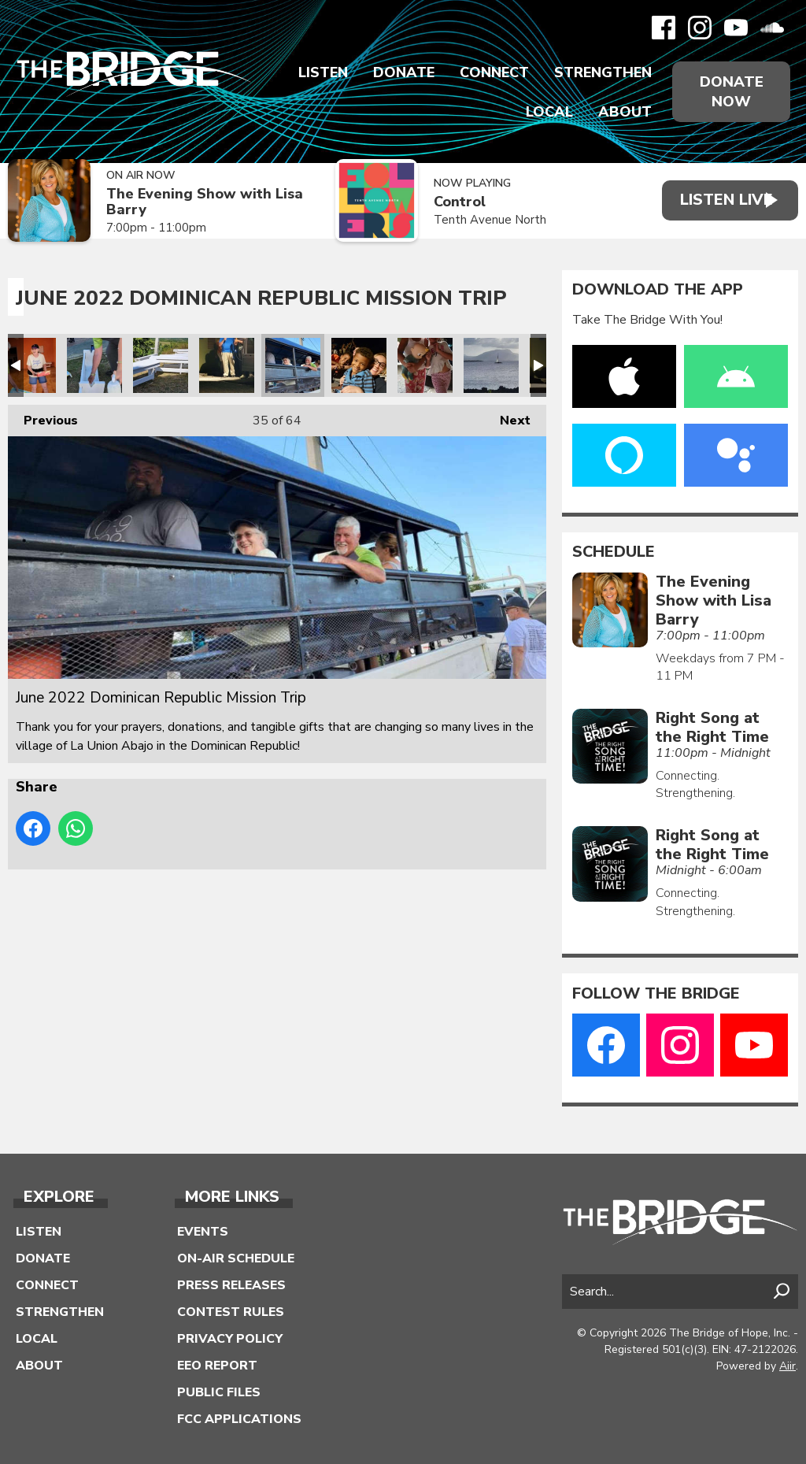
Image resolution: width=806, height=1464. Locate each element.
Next (507, 417)
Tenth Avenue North (476, 220)
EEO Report (217, 1365)
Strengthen (600, 72)
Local (546, 111)
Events (202, 1231)
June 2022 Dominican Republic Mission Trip (28, 365)
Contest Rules (230, 1312)
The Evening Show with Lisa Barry (189, 202)
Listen (320, 72)
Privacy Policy (230, 1338)
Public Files (219, 1392)
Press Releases (231, 1285)
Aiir (787, 1365)
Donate (400, 72)
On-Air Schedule (235, 1258)
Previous (43, 417)
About (622, 111)
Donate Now (730, 91)
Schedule (613, 552)
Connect (491, 72)
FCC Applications (239, 1419)
